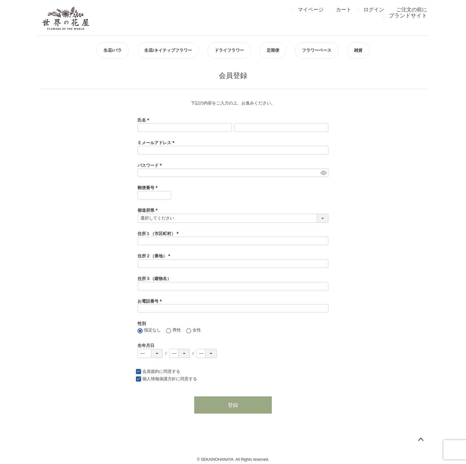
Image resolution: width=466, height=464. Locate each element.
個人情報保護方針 (159, 378)
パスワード (151, 165)
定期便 (273, 50)
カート (343, 9)
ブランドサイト (408, 16)
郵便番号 (149, 187)
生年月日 (146, 345)
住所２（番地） (155, 256)
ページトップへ (421, 440)
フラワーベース (316, 50)
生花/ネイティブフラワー (168, 50)
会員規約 (150, 371)
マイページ (311, 9)
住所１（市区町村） (159, 233)
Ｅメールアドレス (157, 142)
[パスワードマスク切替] (323, 173)
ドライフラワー (229, 50)
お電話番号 (151, 301)
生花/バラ (113, 50)
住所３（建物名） (154, 278)
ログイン (373, 9)
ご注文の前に (411, 9)
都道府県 (149, 210)
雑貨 (358, 50)
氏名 (144, 120)
